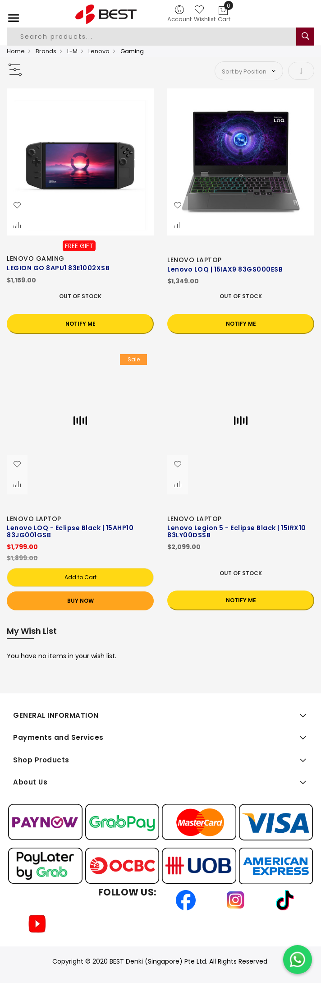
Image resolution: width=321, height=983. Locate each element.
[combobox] (151, 37)
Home (16, 51)
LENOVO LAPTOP (194, 259)
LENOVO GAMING (35, 258)
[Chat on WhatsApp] (297, 959)
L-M (72, 51)
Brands (46, 51)
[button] (17, 206)
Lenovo (99, 51)
